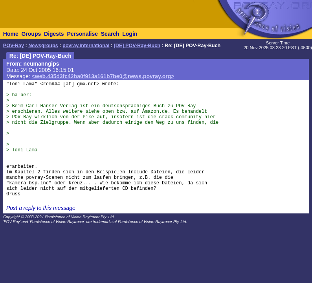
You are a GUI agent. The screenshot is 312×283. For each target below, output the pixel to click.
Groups (31, 34)
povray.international (85, 45)
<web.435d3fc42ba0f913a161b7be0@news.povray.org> (103, 76)
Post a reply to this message (40, 208)
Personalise (82, 34)
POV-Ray (13, 45)
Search (110, 34)
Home (10, 34)
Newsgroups (43, 45)
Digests (54, 34)
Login (129, 34)
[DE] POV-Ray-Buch (137, 45)
